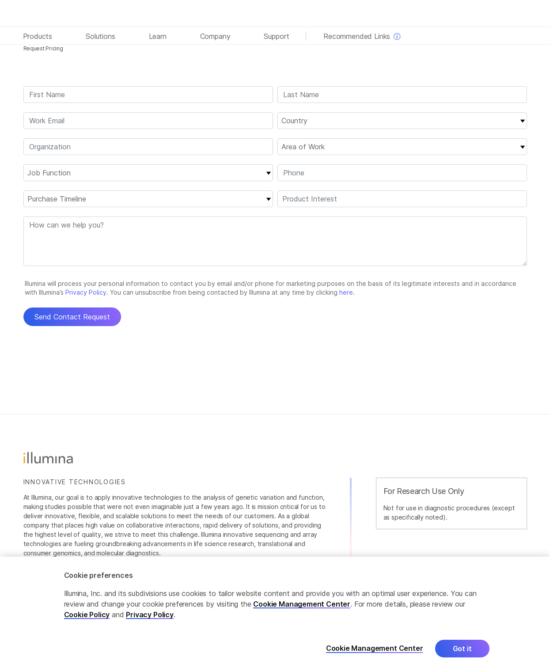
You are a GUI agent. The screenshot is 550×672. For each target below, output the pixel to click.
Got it (462, 648)
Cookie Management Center (301, 604)
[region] (275, 614)
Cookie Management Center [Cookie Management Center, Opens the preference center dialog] (374, 648)
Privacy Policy (150, 614)
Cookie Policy (87, 614)
